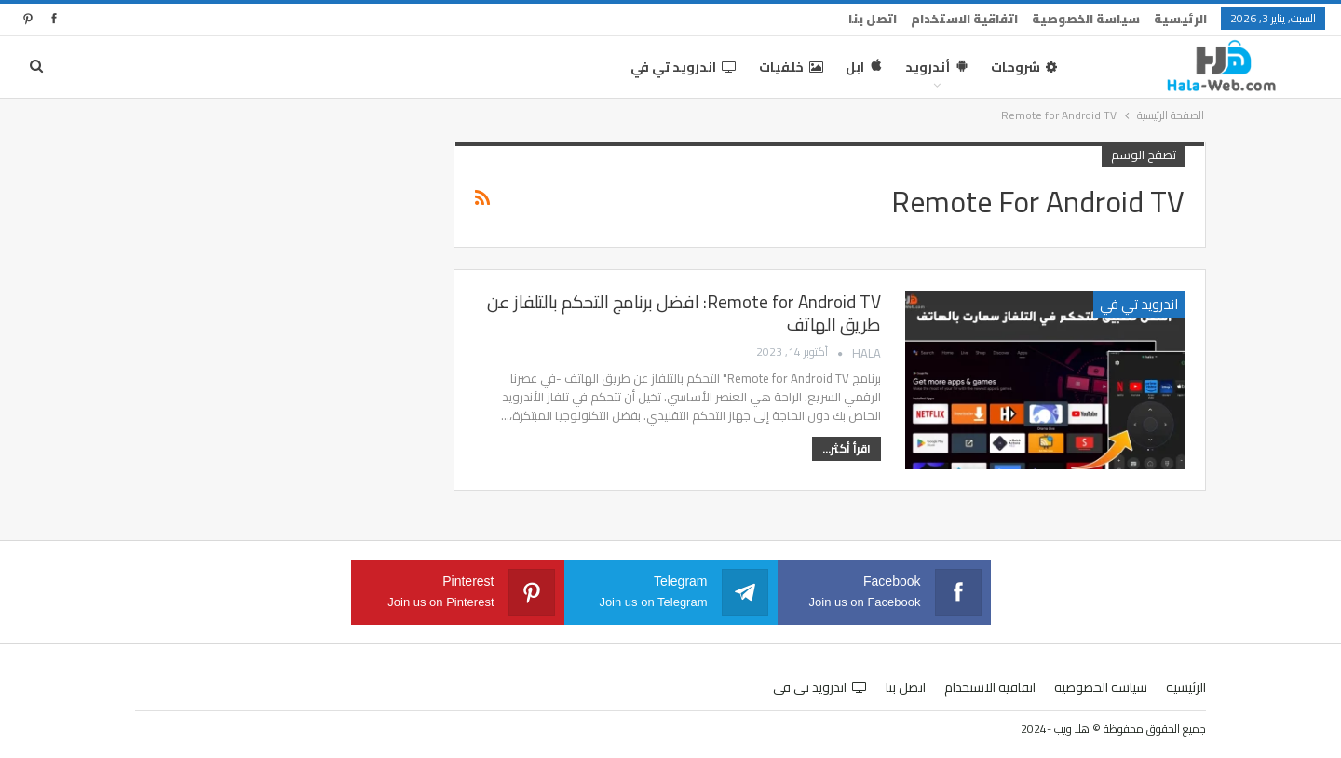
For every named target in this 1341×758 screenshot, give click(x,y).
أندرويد (936, 67)
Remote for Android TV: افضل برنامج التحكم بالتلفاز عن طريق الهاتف (684, 313)
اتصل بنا (872, 18)
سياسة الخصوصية (1086, 18)
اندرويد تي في (683, 67)
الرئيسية (1180, 18)
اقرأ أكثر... (846, 448)
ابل (864, 67)
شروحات (1024, 67)
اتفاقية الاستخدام (964, 18)
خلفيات (791, 67)
